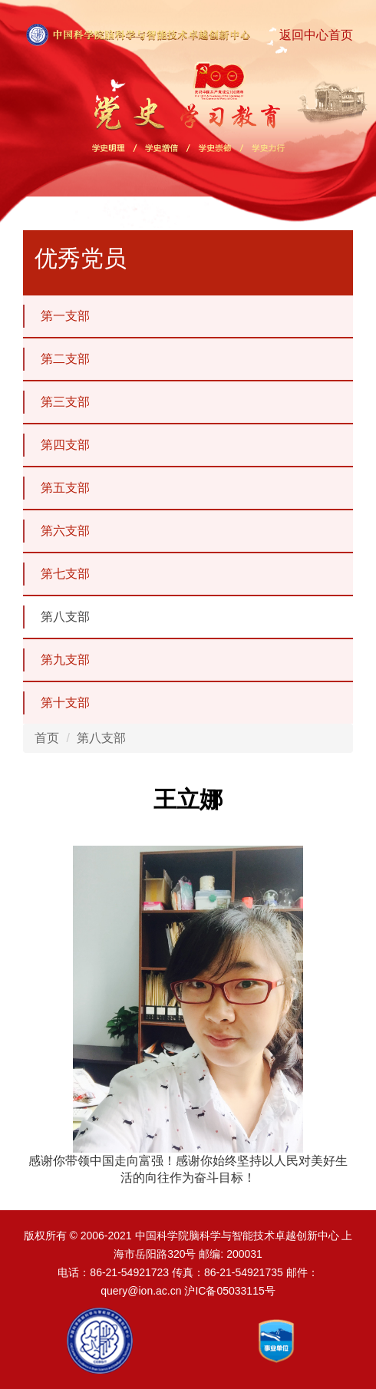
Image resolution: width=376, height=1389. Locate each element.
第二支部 (56, 359)
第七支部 (56, 574)
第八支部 (56, 617)
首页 (47, 737)
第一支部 (56, 316)
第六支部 (56, 531)
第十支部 (56, 702)
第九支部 (56, 659)
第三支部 (56, 402)
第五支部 (56, 488)
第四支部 (56, 445)
